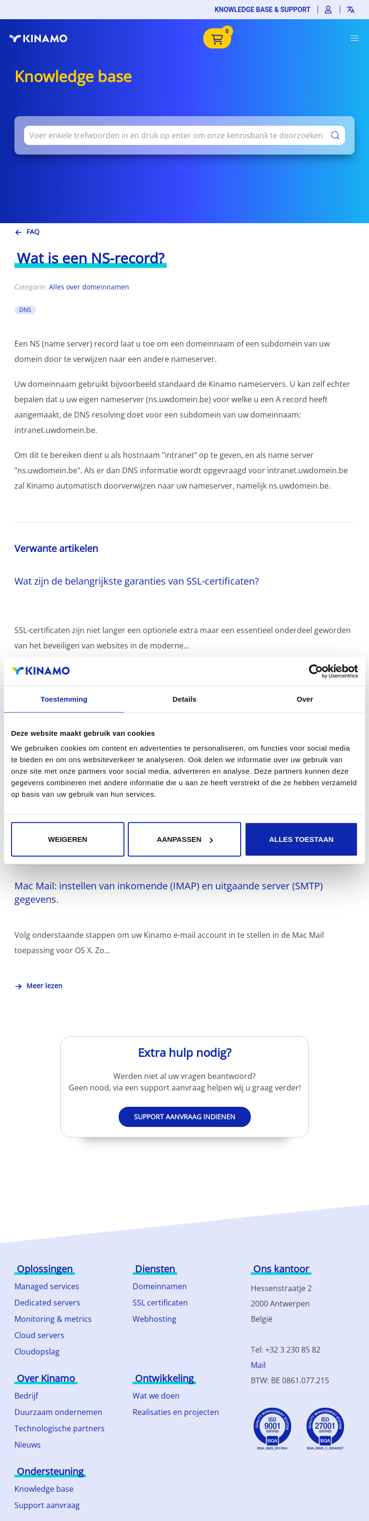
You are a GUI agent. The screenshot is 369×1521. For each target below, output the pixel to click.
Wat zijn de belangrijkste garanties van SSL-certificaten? (136, 581)
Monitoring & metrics (53, 1319)
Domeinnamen (160, 1286)
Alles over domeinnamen (89, 286)
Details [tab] (184, 699)
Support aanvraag (47, 1505)
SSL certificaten (160, 1302)
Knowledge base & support (262, 9)
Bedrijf (26, 1395)
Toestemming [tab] (64, 699)
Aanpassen (185, 839)
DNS (25, 310)
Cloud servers (39, 1335)
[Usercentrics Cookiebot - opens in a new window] (316, 671)
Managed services (46, 1286)
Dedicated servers (47, 1302)
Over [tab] (304, 699)
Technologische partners (59, 1428)
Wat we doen (156, 1395)
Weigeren (67, 839)
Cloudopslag (37, 1351)
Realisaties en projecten (176, 1412)
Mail (258, 1365)
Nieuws (27, 1444)
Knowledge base (44, 1489)
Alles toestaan (301, 839)
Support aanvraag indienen (184, 1116)
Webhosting (154, 1319)
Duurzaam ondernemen (58, 1412)
